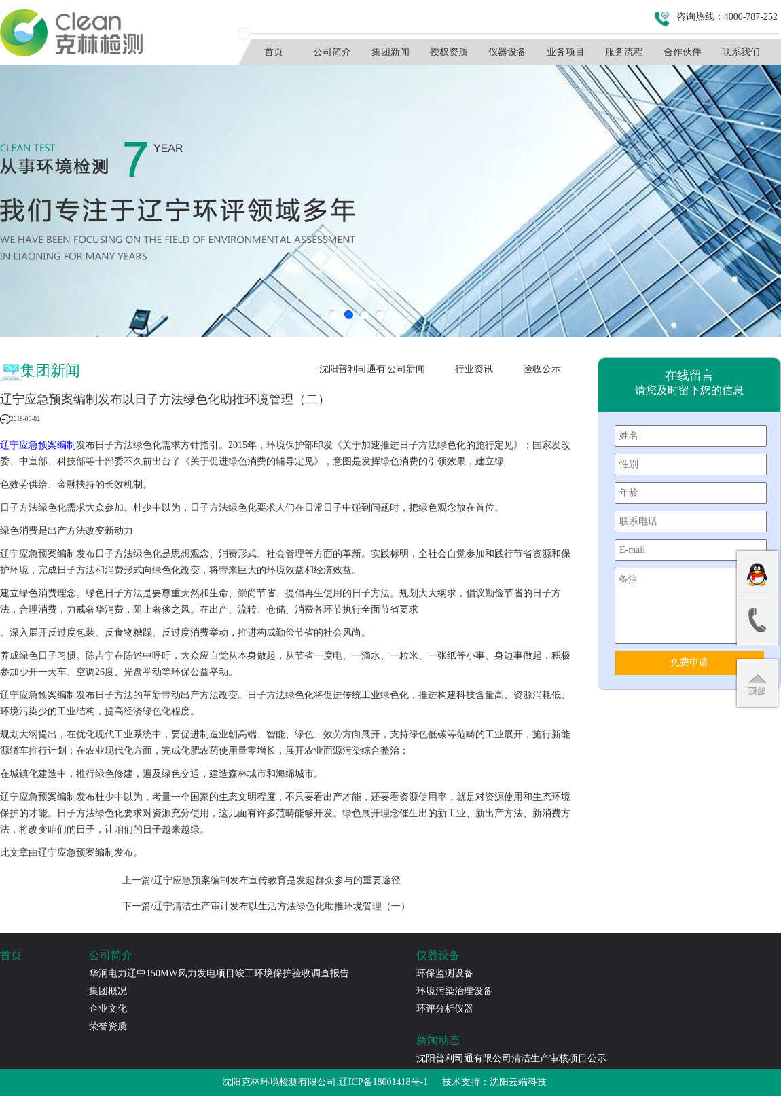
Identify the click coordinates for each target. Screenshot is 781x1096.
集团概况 (108, 991)
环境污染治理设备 (454, 991)
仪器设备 (507, 52)
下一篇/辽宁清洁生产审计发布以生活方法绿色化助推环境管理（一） (266, 906)
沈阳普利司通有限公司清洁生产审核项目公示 (352, 373)
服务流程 (624, 52)
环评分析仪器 (444, 1009)
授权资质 (449, 52)
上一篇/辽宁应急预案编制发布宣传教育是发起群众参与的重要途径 (261, 880)
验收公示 (542, 369)
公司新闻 (406, 369)
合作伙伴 (683, 52)
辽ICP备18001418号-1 (383, 1082)
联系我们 (741, 52)
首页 (273, 52)
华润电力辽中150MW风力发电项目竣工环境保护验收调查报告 (219, 973)
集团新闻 (390, 52)
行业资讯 (474, 369)
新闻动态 (438, 1040)
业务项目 (566, 52)
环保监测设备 (444, 973)
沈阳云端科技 (518, 1082)
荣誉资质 (108, 1026)
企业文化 (108, 1009)
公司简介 (332, 52)
